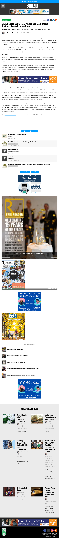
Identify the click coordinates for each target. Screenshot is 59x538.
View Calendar (35, 171)
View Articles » (52, 288)
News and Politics (6, 20)
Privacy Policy (54, 536)
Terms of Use (48, 536)
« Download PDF (7, 288)
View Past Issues (6, 257)
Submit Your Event (25, 171)
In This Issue (54, 257)
